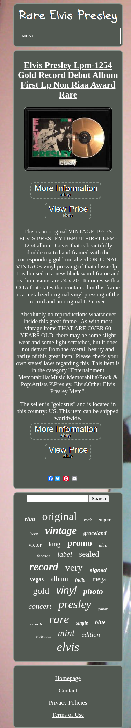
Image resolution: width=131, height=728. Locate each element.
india (80, 580)
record (43, 567)
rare (59, 619)
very (74, 567)
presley (74, 604)
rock (88, 519)
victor (35, 545)
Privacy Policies (68, 702)
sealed (89, 554)
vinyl (66, 590)
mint (66, 633)
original (59, 516)
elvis (68, 647)
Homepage (68, 678)
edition (91, 634)
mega (99, 579)
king (54, 544)
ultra (103, 545)
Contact (68, 690)
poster (103, 609)
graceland (95, 533)
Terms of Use (68, 715)
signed (98, 570)
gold (41, 591)
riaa (29, 519)
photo (93, 591)
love (33, 533)
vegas (37, 579)
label (64, 554)
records (36, 624)
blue (100, 622)
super (105, 520)
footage (43, 555)
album (59, 579)
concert (39, 606)
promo (79, 543)
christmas (43, 636)
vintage (61, 530)
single (82, 623)
